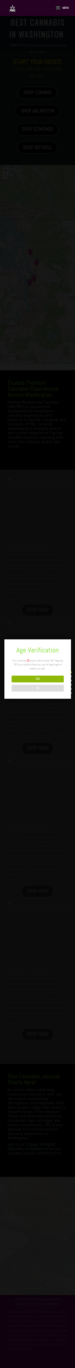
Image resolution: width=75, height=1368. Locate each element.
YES (37, 679)
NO (37, 688)
